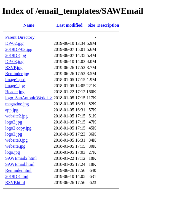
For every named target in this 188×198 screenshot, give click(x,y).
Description (108, 25)
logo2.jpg (13, 122)
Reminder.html (18, 170)
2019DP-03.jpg (18, 49)
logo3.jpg (13, 134)
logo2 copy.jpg (18, 128)
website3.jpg (16, 140)
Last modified (70, 25)
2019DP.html (16, 176)
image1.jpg (15, 85)
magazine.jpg (17, 103)
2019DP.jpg (15, 55)
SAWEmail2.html (21, 158)
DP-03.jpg (14, 61)
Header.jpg (15, 91)
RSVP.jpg (14, 67)
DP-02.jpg (14, 43)
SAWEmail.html (19, 164)
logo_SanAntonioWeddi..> (28, 97)
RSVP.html (15, 182)
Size (91, 25)
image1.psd (15, 79)
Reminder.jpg (17, 73)
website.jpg (15, 146)
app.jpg (11, 110)
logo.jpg (12, 152)
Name (28, 25)
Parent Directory (19, 37)
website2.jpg (16, 116)
